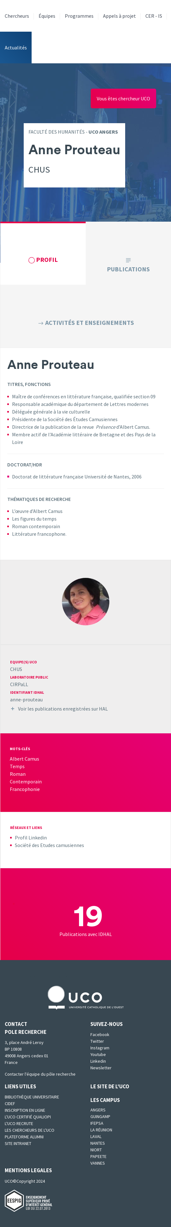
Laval (95, 1136)
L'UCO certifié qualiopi (28, 1117)
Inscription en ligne (25, 1110)
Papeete (98, 1156)
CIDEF (10, 1103)
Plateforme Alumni (24, 1137)
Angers (98, 1110)
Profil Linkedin (31, 837)
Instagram (99, 1048)
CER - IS (153, 16)
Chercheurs (17, 16)
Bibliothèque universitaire (32, 1097)
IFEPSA (96, 1123)
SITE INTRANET (18, 1143)
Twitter (97, 1041)
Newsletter (101, 1068)
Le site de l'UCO (109, 1086)
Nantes (97, 1143)
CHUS (16, 669)
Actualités (16, 47)
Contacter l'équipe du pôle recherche (40, 1074)
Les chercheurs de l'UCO (29, 1130)
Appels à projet (119, 16)
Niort (96, 1150)
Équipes (47, 16)
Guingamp (100, 1116)
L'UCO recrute (19, 1123)
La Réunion (101, 1130)
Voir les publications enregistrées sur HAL (63, 708)
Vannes (97, 1163)
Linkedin (98, 1061)
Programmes (79, 16)
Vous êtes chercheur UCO (123, 98)
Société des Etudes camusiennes (49, 845)
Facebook (99, 1034)
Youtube (98, 1054)
